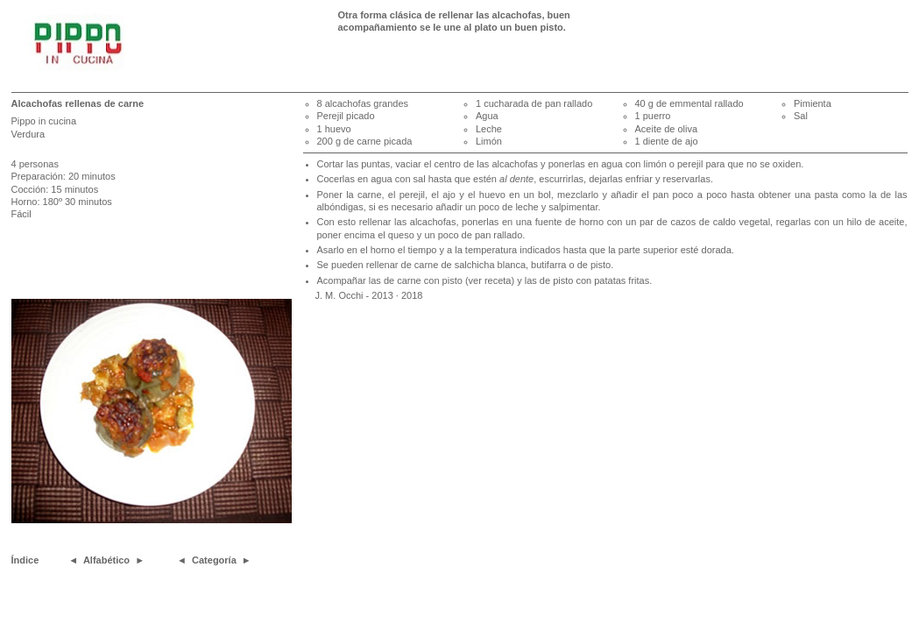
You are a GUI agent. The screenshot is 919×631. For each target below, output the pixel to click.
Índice (25, 560)
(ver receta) (489, 280)
